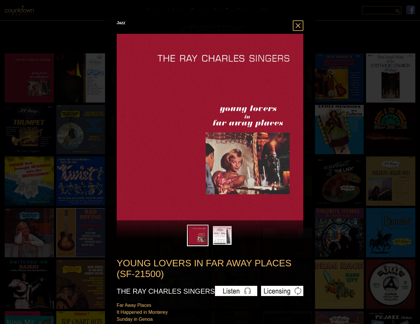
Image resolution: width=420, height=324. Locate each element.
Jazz (121, 22)
